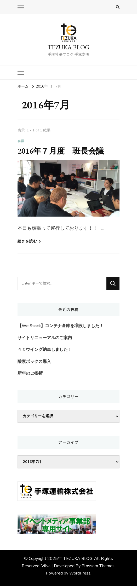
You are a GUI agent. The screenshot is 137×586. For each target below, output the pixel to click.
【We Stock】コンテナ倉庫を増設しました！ (61, 326)
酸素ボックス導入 (34, 361)
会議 (21, 141)
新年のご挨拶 (30, 373)
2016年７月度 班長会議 (61, 151)
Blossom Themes (98, 566)
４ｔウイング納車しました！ (45, 349)
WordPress (79, 573)
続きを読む (29, 241)
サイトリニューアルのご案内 (45, 338)
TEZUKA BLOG (68, 47)
